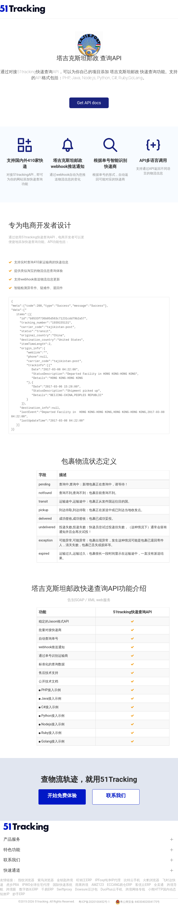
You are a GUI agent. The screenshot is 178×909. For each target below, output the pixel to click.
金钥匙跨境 (65, 880)
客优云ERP (143, 885)
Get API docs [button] (89, 102)
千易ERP (47, 889)
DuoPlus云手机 (111, 889)
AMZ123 (98, 885)
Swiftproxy (64, 889)
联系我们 (11, 860)
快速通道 (11, 870)
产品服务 (11, 839)
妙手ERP (19, 894)
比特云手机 (132, 880)
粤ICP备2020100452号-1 (94, 901)
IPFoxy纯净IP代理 (108, 880)
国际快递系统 (62, 885)
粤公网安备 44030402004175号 (140, 901)
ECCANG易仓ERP (119, 885)
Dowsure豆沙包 (86, 889)
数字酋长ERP (28, 889)
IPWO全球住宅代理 (36, 885)
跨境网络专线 (135, 889)
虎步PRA (12, 885)
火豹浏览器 (151, 880)
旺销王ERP (84, 880)
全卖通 (159, 885)
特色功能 (11, 849)
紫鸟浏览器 (46, 880)
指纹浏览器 (26, 880)
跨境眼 (11, 889)
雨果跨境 (81, 885)
